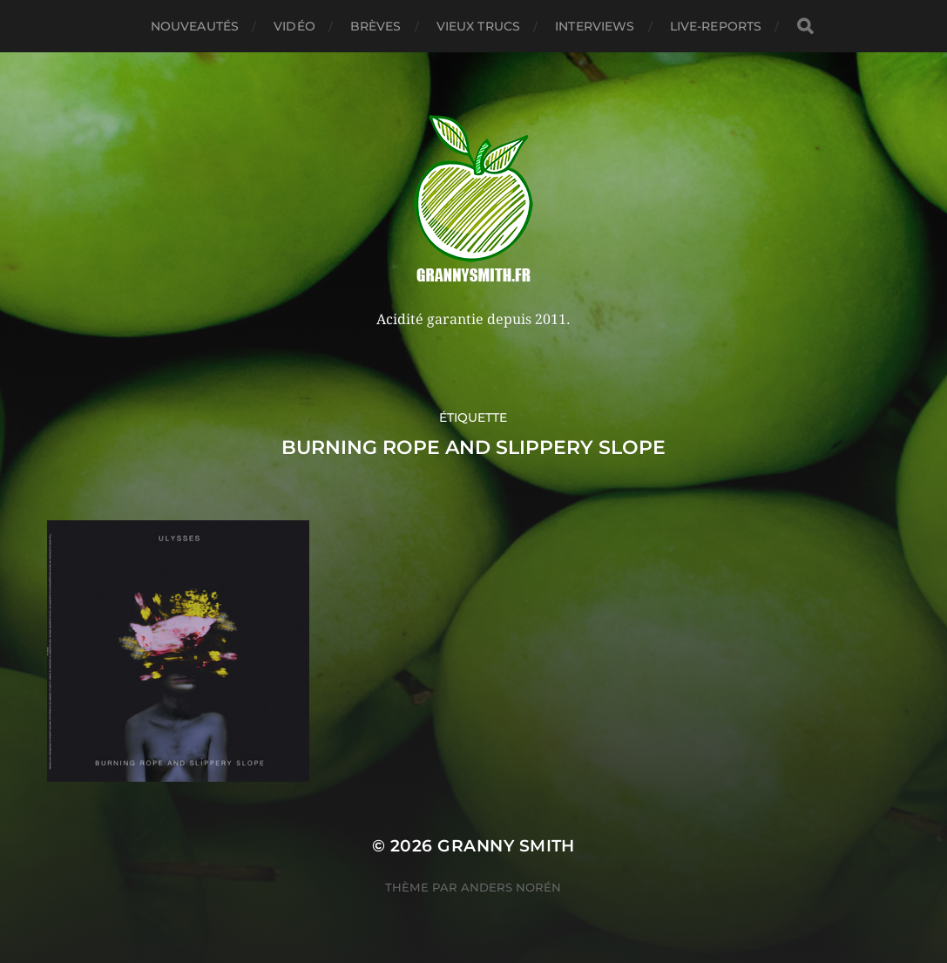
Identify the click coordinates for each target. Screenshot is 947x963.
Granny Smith (506, 846)
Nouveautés (195, 26)
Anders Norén (511, 887)
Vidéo (294, 26)
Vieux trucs (478, 26)
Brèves (376, 26)
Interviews (594, 26)
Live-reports (716, 26)
